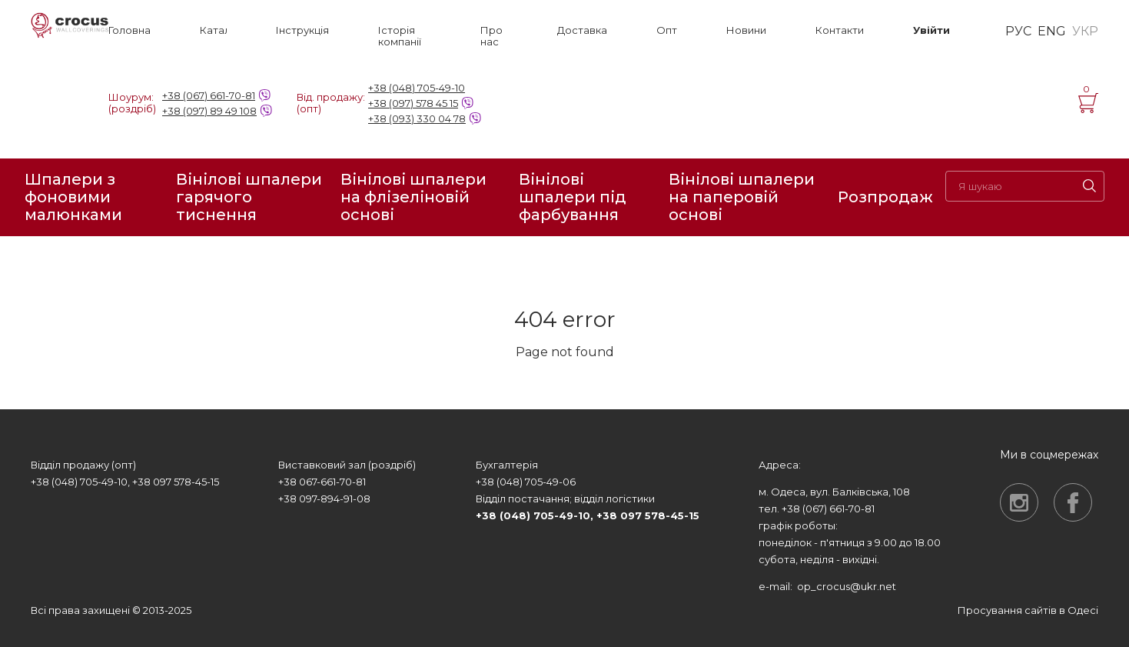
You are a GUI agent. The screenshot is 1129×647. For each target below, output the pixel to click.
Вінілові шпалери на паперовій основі (742, 197)
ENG (1052, 31)
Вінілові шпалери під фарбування (572, 197)
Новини (746, 30)
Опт (666, 30)
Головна (129, 30)
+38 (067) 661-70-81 (208, 95)
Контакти (839, 30)
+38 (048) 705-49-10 (416, 88)
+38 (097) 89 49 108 (209, 111)
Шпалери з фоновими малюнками (73, 197)
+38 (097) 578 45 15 (413, 103)
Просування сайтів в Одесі (1028, 610)
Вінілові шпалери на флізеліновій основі (413, 197)
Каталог (213, 30)
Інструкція (302, 30)
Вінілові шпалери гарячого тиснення (249, 197)
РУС (1018, 31)
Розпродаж (885, 197)
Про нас (491, 36)
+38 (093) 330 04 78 (417, 118)
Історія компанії (399, 36)
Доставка (582, 30)
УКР (1085, 31)
